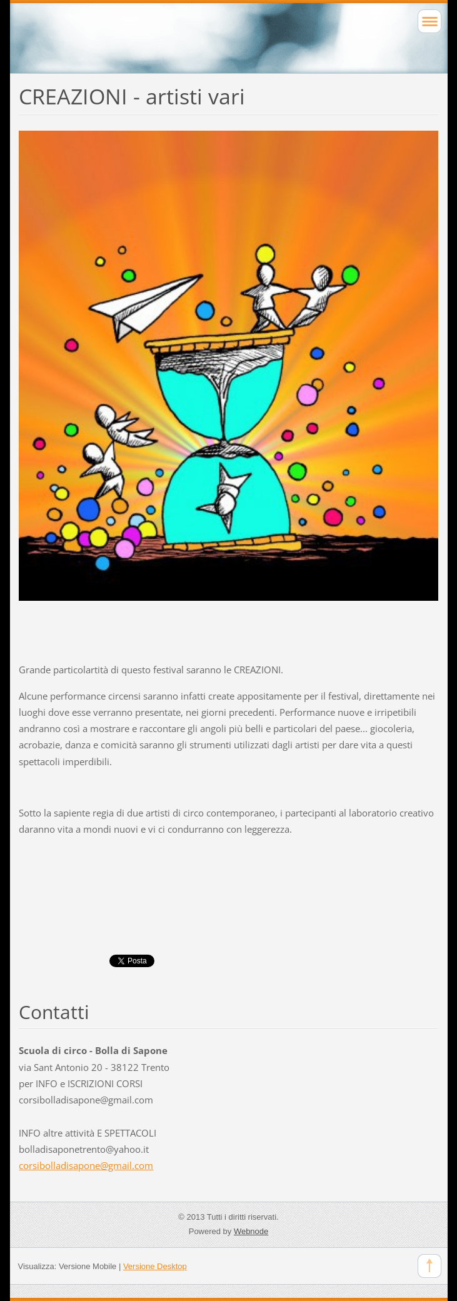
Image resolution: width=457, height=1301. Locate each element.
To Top (429, 1266)
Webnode (251, 1231)
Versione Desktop (155, 1266)
